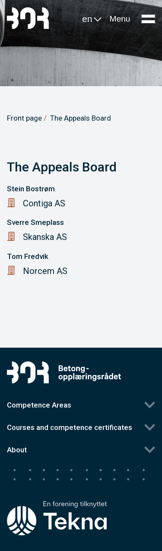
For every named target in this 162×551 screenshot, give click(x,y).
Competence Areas (39, 405)
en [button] (92, 20)
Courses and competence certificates (69, 427)
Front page (24, 118)
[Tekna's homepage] (57, 502)
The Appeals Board (80, 118)
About (17, 449)
